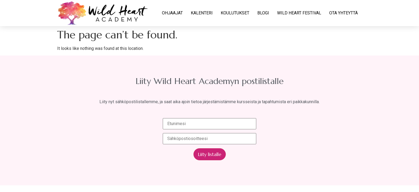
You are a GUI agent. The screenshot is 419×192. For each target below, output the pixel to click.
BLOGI (263, 12)
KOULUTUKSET (235, 12)
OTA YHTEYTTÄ (343, 12)
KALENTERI (202, 12)
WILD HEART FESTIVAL (299, 12)
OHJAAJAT (172, 12)
